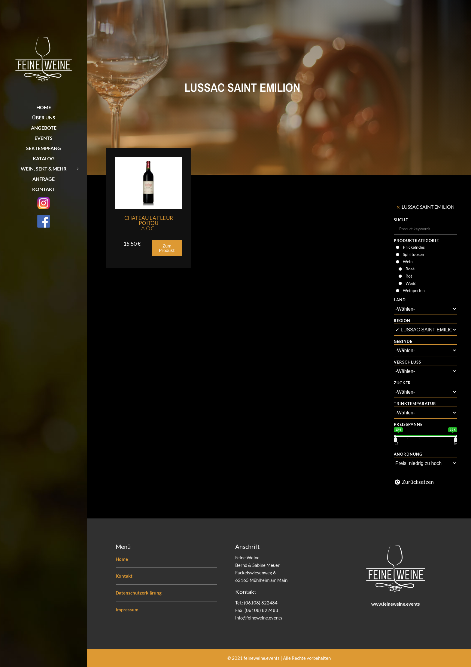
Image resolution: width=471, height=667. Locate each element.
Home (122, 559)
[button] (167, 248)
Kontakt (124, 576)
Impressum (127, 609)
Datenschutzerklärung (139, 592)
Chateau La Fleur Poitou (148, 223)
